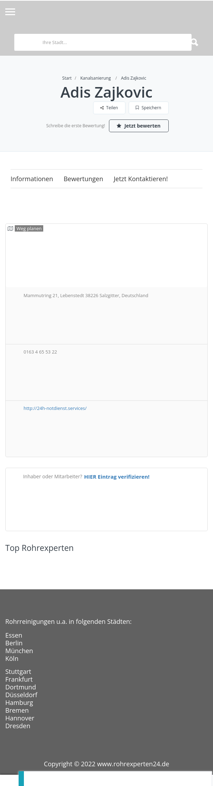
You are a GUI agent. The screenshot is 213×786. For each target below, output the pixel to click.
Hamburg (19, 702)
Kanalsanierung (95, 78)
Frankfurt (19, 679)
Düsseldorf (21, 694)
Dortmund (20, 687)
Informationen (32, 178)
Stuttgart (18, 671)
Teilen (109, 108)
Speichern (148, 108)
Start (67, 78)
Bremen (17, 710)
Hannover (19, 718)
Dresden (17, 725)
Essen (13, 635)
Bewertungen (83, 178)
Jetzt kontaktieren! (141, 178)
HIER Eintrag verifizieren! (116, 476)
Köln (11, 658)
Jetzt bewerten (138, 125)
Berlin (13, 643)
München (19, 650)
